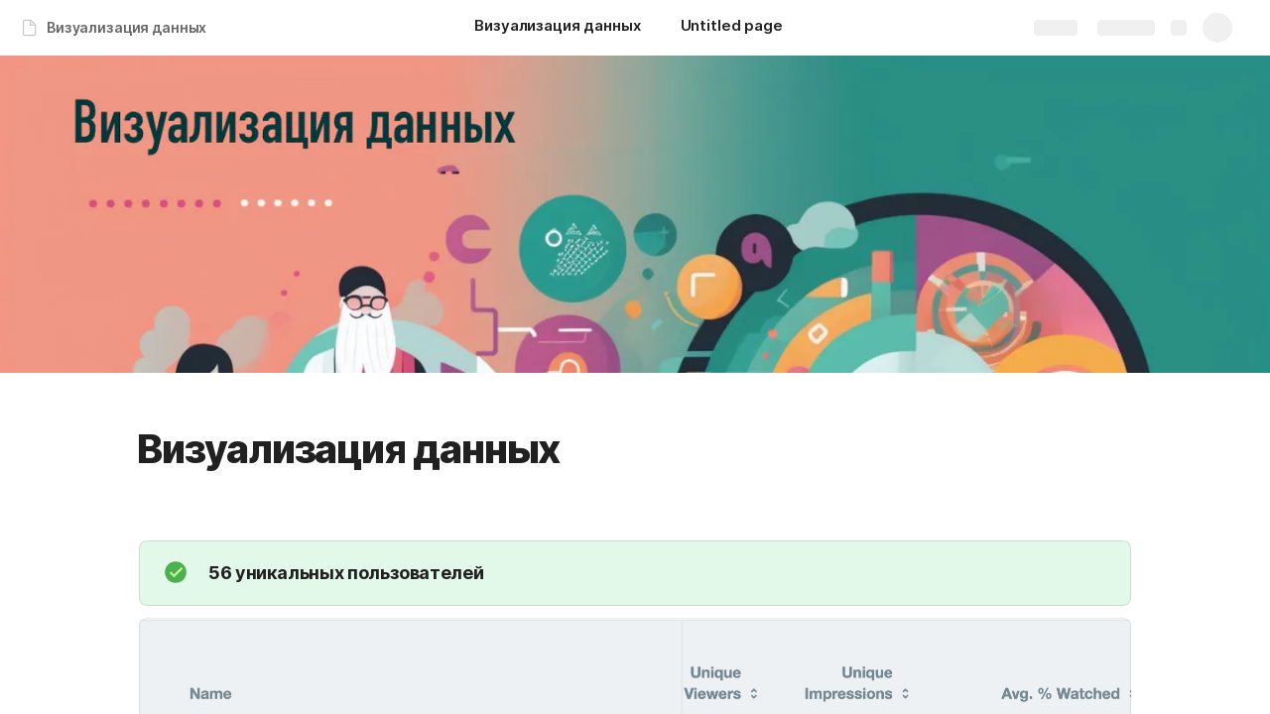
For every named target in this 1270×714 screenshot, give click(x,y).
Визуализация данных (126, 27)
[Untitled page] (732, 28)
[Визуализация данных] (557, 28)
